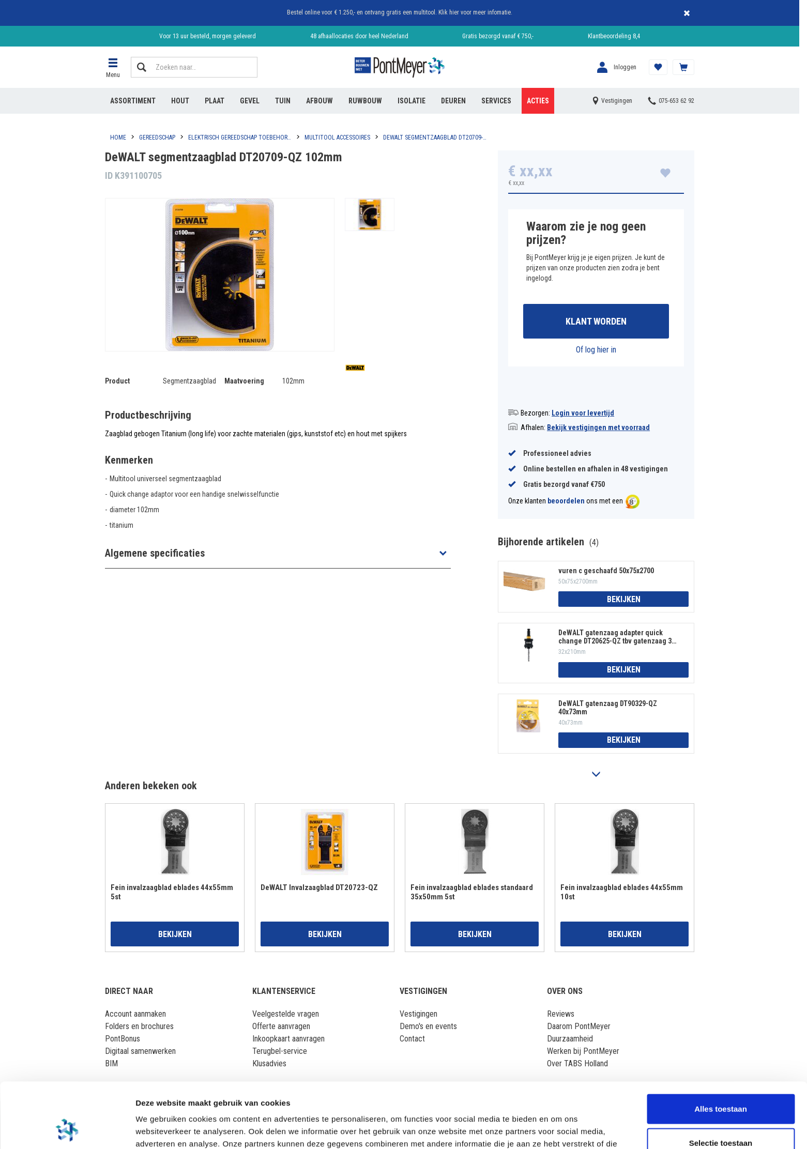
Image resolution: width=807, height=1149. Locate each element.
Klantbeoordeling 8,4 (614, 36)
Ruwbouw (365, 101)
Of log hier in (596, 350)
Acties (538, 101)
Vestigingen (418, 1014)
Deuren (453, 101)
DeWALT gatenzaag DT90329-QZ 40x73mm (607, 707)
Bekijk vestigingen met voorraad (598, 427)
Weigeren (720, 1115)
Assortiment (133, 101)
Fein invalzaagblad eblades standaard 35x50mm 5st (471, 892)
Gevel (250, 101)
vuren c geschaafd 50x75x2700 (606, 570)
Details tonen (558, 1128)
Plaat (214, 101)
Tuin (283, 101)
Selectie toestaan (721, 1081)
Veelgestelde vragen (285, 1014)
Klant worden (596, 321)
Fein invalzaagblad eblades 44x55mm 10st (621, 892)
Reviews (560, 1014)
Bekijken (624, 599)
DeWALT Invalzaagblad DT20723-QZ (319, 887)
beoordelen (566, 501)
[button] (112, 67)
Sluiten (686, 13)
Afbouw (319, 101)
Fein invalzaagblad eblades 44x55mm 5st (172, 892)
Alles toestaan (720, 1047)
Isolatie (411, 101)
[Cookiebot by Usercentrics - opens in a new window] (67, 1129)
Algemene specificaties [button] (155, 553)
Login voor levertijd (583, 413)
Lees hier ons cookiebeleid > (428, 1095)
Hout (180, 101)
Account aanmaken (135, 1014)
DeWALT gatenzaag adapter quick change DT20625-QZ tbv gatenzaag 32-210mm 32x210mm (618, 637)
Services (496, 101)
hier (454, 12)
